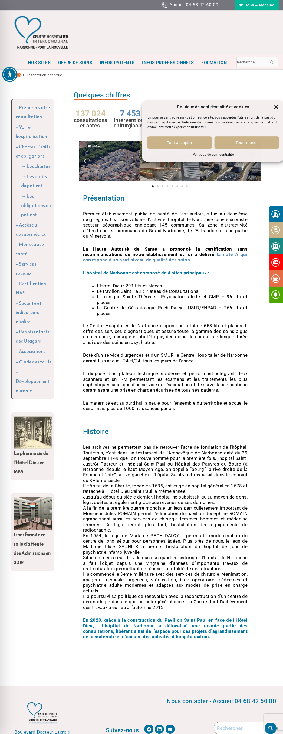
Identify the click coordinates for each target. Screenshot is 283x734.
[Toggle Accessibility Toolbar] (10, 74)
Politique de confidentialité (213, 155)
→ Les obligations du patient (36, 205)
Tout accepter (179, 142)
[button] (276, 107)
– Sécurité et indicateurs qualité (28, 312)
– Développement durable (33, 381)
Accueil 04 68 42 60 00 (194, 4)
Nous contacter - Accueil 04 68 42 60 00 (221, 700)
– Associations (30, 351)
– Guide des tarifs (33, 361)
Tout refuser (246, 142)
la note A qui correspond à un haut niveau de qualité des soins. (165, 257)
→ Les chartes (35, 166)
